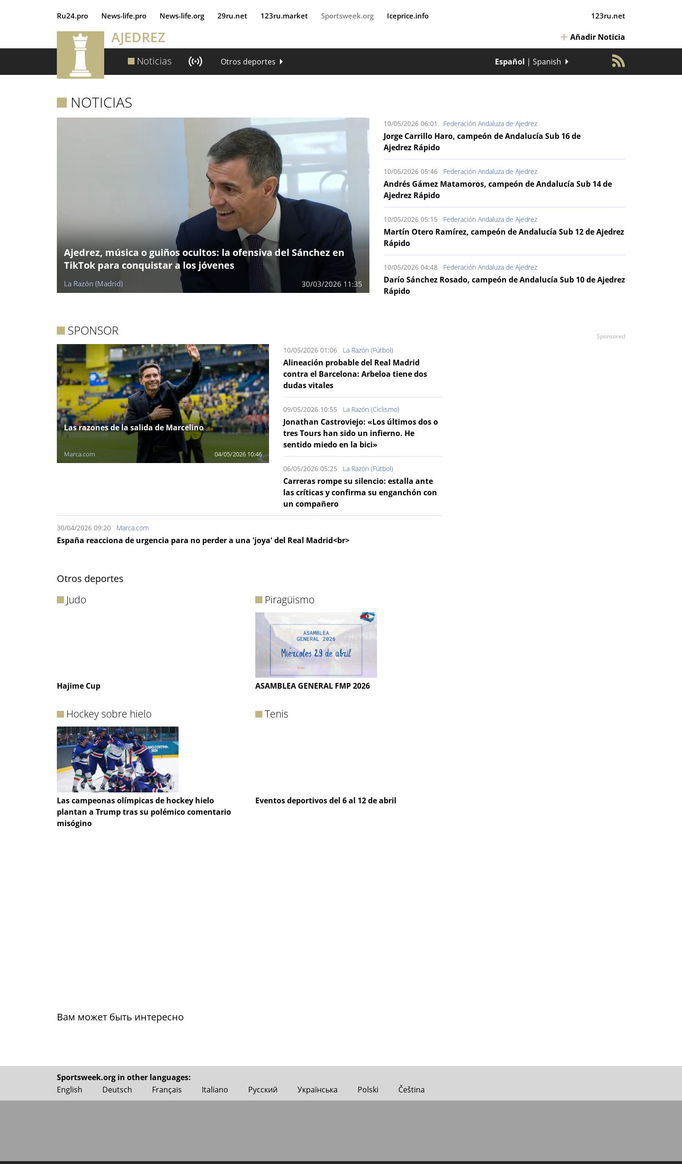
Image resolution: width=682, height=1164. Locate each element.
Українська (317, 1089)
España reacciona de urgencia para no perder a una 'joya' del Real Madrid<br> (203, 540)
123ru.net (608, 15)
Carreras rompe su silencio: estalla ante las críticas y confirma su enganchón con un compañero (360, 492)
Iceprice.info (408, 15)
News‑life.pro (123, 15)
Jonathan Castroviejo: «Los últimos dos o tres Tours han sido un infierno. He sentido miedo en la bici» (360, 433)
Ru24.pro (72, 15)
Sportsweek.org (347, 15)
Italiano (215, 1089)
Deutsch (117, 1089)
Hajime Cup (78, 686)
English (69, 1089)
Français (167, 1089)
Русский (263, 1089)
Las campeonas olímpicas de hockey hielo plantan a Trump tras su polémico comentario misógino (144, 811)
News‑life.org (182, 15)
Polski (368, 1089)
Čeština (411, 1089)
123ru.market (284, 15)
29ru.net (232, 15)
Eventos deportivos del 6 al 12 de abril (325, 800)
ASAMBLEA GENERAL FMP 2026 (312, 686)
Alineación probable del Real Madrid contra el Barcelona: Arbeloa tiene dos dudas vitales (355, 374)
